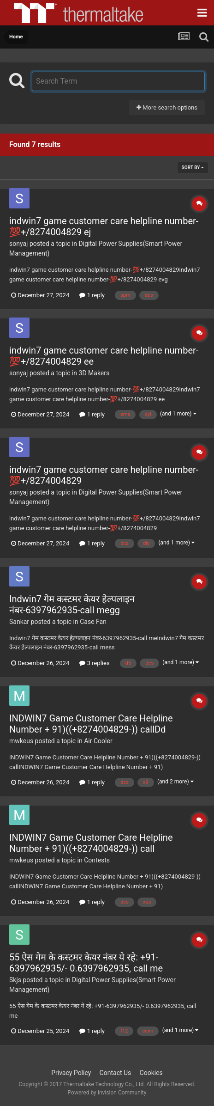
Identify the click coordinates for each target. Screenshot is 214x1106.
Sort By (193, 167)
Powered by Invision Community (107, 1092)
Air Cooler (98, 741)
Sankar (19, 621)
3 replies (94, 663)
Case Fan (93, 621)
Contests (97, 860)
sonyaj (18, 243)
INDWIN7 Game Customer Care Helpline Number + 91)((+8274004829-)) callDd (91, 724)
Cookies (151, 1072)
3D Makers (94, 373)
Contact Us (115, 1072)
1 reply (92, 295)
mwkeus (21, 741)
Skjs (15, 980)
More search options (167, 107)
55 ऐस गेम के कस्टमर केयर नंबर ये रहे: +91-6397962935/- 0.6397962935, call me (86, 963)
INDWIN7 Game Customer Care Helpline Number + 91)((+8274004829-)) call (91, 843)
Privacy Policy (71, 1072)
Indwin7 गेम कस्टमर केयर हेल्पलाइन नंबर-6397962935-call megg (72, 604)
